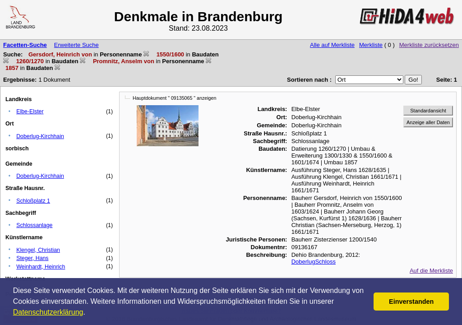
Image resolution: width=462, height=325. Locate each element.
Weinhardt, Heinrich (40, 267)
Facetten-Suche (25, 45)
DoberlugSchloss (313, 261)
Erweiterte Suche (76, 45)
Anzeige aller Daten (428, 122)
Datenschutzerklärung (48, 312)
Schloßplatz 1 (33, 201)
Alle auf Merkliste (332, 45)
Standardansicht (428, 110)
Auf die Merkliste (431, 270)
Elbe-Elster (29, 111)
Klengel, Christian (38, 250)
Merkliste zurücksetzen (429, 45)
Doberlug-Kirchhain (40, 136)
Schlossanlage (34, 225)
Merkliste (371, 45)
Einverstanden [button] (411, 301)
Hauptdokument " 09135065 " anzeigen (174, 98)
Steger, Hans (32, 258)
